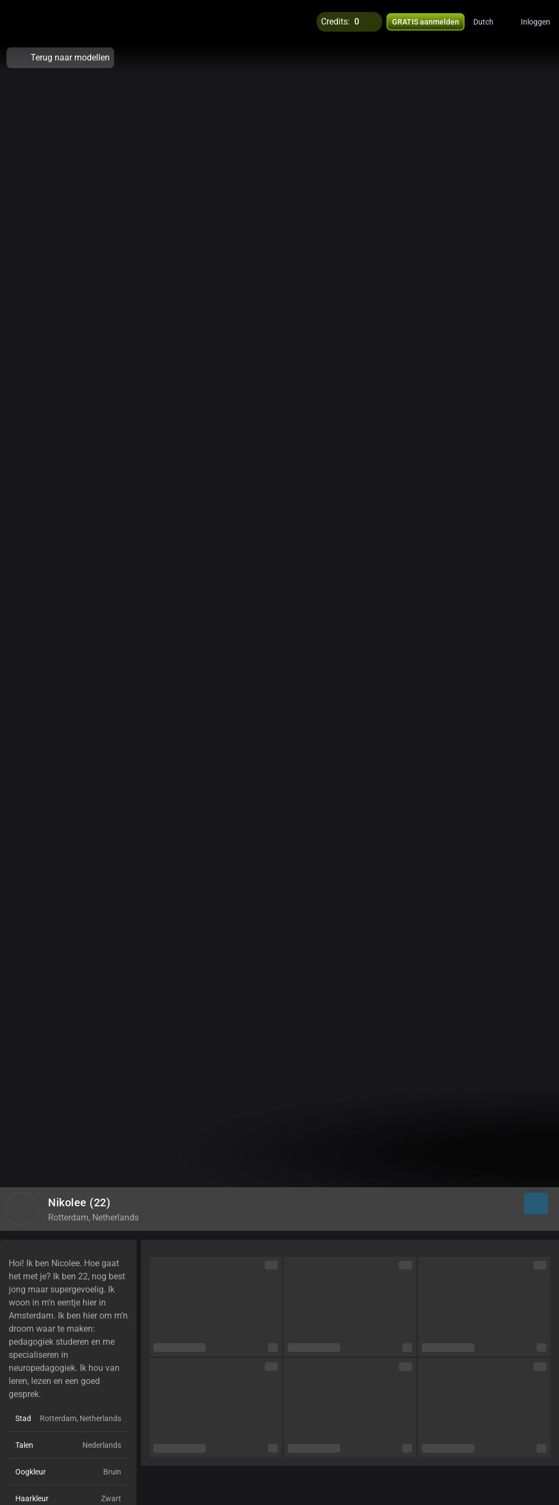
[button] (490, 21)
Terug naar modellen (60, 57)
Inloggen (535, 21)
